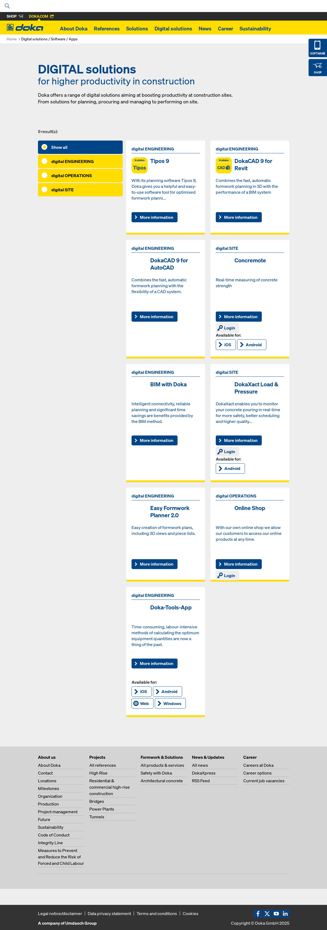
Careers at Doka (258, 765)
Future (44, 819)
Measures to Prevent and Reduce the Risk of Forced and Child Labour (61, 856)
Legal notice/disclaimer (60, 913)
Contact (45, 773)
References (107, 28)
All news (200, 765)
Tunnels (96, 817)
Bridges (96, 801)
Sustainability (255, 28)
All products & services (162, 765)
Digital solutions (173, 28)
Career (225, 28)
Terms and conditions (157, 913)
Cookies (190, 913)
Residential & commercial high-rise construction (109, 787)
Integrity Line (50, 843)
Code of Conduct (54, 835)
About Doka (73, 28)
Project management (58, 812)
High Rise (98, 773)
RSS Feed (201, 781)
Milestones (48, 788)
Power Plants (101, 809)
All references (102, 765)
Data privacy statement (109, 913)
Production (48, 804)
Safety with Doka (156, 773)
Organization (50, 796)
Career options (257, 773)
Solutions (137, 28)
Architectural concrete (162, 781)
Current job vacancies (263, 781)
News (205, 28)
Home (12, 38)
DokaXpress (204, 773)
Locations (47, 781)
